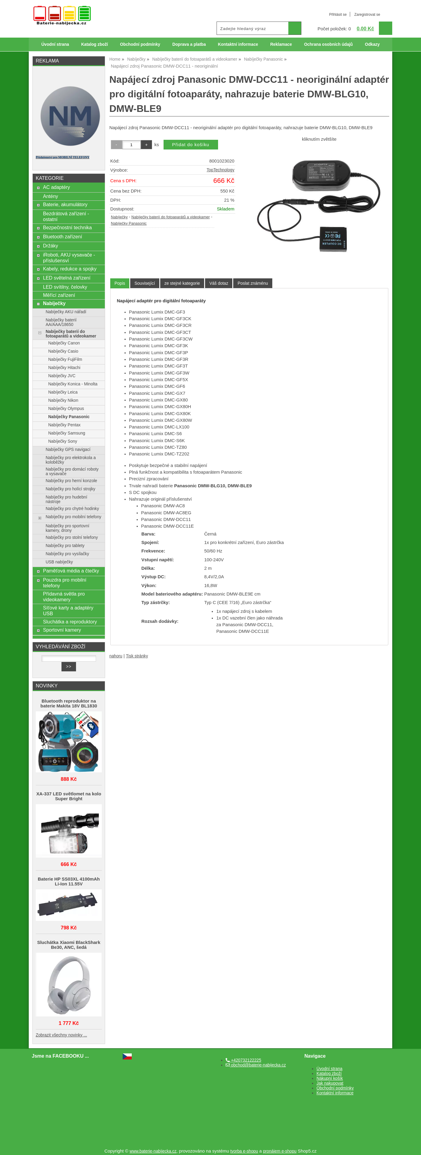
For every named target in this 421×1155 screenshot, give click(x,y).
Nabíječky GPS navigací (68, 449)
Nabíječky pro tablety (65, 545)
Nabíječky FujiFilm (65, 359)
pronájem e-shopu (280, 1151)
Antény (50, 196)
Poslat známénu (252, 283)
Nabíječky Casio (63, 351)
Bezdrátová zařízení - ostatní (66, 216)
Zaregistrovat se (367, 14)
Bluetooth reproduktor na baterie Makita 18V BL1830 (69, 703)
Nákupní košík (330, 1078)
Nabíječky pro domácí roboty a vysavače (72, 471)
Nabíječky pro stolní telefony (72, 537)
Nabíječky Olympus (66, 408)
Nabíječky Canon (64, 343)
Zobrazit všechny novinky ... (61, 1035)
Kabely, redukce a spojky (70, 268)
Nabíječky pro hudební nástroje (66, 499)
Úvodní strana (55, 44)
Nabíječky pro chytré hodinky (72, 508)
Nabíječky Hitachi (64, 367)
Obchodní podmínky (140, 44)
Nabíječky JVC (61, 376)
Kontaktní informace (238, 44)
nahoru (115, 656)
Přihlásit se (337, 14)
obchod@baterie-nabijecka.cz (256, 1065)
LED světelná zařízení (67, 277)
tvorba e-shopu (244, 1151)
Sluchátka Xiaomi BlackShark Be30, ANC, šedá (68, 945)
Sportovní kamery (62, 630)
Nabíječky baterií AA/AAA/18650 (61, 322)
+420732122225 (243, 1060)
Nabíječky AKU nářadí (66, 312)
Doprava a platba (189, 44)
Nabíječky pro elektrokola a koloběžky (71, 460)
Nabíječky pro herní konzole (71, 480)
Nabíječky (119, 217)
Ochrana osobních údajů (328, 44)
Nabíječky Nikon (63, 400)
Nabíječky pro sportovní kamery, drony (67, 528)
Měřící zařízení (59, 295)
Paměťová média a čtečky (71, 570)
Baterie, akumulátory (65, 204)
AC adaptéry (56, 187)
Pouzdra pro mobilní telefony (64, 582)
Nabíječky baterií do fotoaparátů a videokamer (170, 217)
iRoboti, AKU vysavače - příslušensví (69, 257)
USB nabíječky (59, 562)
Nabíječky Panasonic (129, 223)
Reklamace (281, 44)
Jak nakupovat (330, 1083)
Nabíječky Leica (63, 392)
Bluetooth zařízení (62, 236)
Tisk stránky (137, 656)
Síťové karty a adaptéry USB (68, 610)
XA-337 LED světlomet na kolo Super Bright (68, 796)
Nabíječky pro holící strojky (70, 489)
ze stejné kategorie (182, 283)
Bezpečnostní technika (67, 227)
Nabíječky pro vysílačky (67, 554)
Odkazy (372, 44)
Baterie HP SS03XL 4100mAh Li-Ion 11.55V (69, 881)
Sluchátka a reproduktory (70, 621)
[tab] (119, 283)
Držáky (50, 245)
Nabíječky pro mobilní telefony (73, 517)
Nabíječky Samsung (66, 433)
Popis (119, 283)
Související (144, 283)
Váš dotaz (218, 283)
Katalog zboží (94, 44)
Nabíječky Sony (62, 441)
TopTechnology (220, 170)
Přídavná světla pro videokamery (64, 596)
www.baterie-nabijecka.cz (153, 1151)
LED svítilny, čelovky (65, 287)
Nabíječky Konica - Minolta (72, 384)
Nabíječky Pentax (64, 425)
